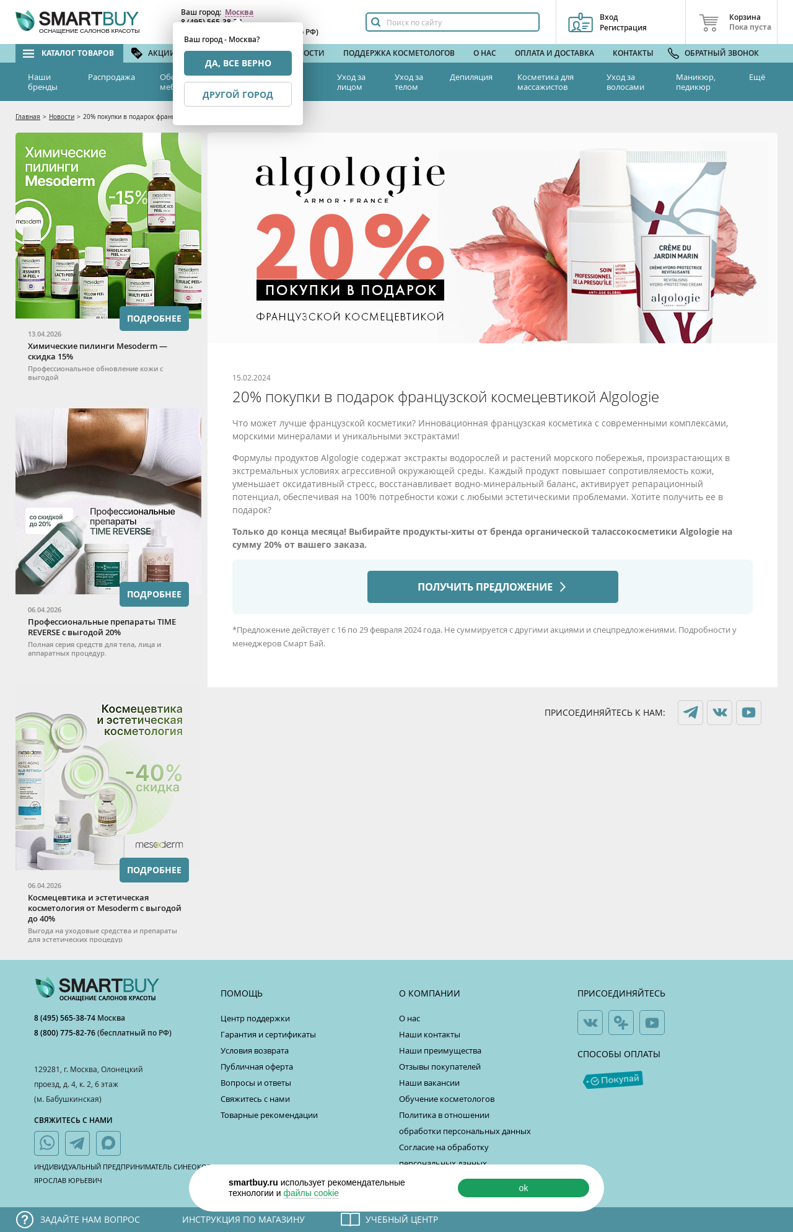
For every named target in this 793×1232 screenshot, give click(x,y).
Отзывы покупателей (440, 1066)
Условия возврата (255, 1050)
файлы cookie (311, 1193)
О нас (484, 53)
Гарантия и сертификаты (268, 1034)
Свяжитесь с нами (255, 1098)
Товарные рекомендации (269, 1114)
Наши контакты (429, 1034)
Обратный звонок (722, 53)
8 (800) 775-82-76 (65, 1032)
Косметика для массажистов (545, 81)
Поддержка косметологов (399, 53)
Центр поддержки (255, 1018)
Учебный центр (402, 1219)
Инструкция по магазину (243, 1219)
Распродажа (111, 76)
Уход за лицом (351, 81)
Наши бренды (43, 81)
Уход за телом (409, 81)
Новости (306, 53)
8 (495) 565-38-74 (65, 1018)
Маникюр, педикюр (696, 81)
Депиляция (471, 76)
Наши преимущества (440, 1050)
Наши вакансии (429, 1082)
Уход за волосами (625, 81)
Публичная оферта (257, 1066)
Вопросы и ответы (256, 1082)
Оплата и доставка (554, 53)
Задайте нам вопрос (90, 1219)
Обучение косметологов (446, 1098)
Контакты (633, 53)
